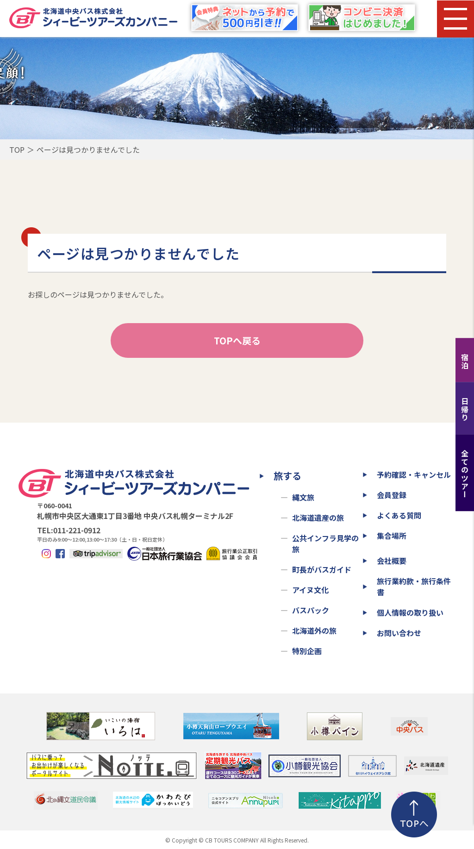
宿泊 (464, 361)
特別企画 (307, 650)
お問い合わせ (399, 632)
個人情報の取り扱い (410, 612)
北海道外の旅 (314, 630)
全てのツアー (464, 474)
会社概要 (391, 560)
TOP (17, 149)
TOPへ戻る (237, 340)
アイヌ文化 (310, 589)
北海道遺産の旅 (318, 517)
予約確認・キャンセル (414, 474)
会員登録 (391, 494)
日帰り (464, 409)
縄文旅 (303, 497)
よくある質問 (399, 515)
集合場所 (391, 535)
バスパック (310, 610)
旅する (287, 475)
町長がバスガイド (321, 569)
